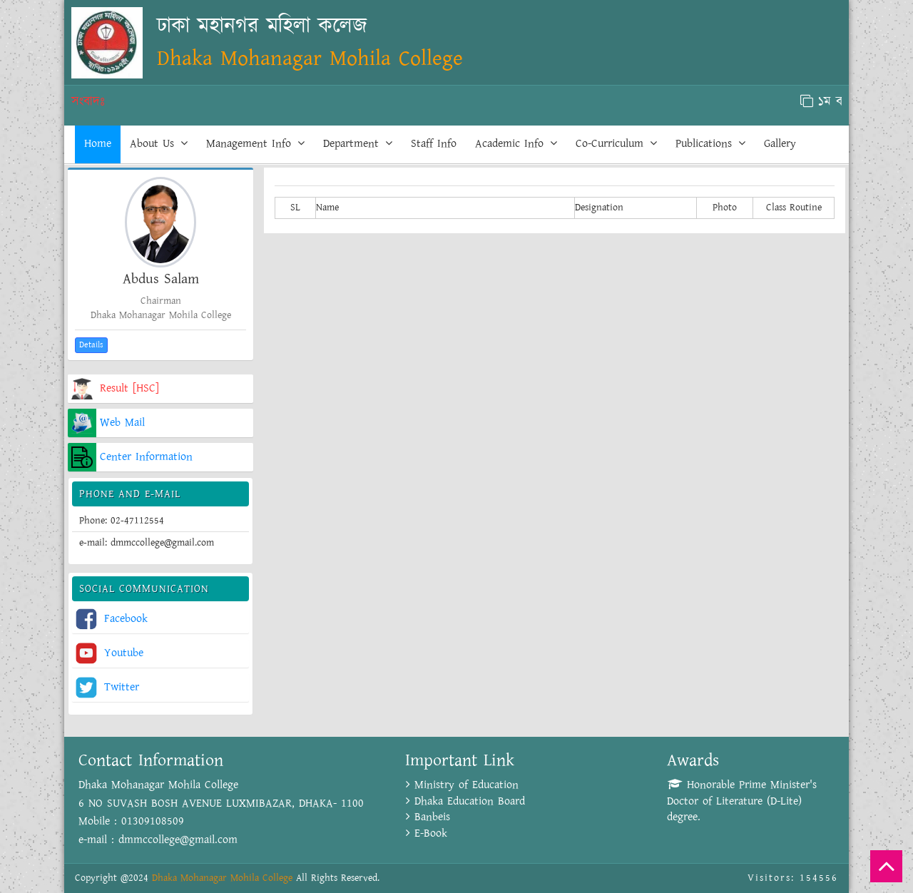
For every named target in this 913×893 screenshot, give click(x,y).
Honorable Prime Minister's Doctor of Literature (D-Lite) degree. (742, 801)
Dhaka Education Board (465, 801)
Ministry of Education (462, 785)
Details (91, 345)
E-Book (426, 833)
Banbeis (428, 817)
